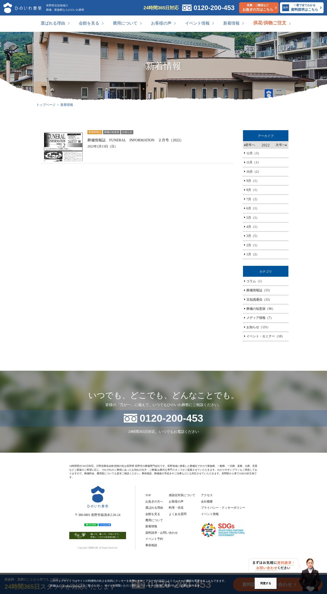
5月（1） (252, 217)
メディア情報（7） (259, 318)
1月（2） (252, 254)
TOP (148, 495)
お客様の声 (161, 23)
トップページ (45, 105)
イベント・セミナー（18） (265, 336)
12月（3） (253, 153)
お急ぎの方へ (154, 501)
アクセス (207, 495)
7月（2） (252, 199)
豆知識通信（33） (259, 299)
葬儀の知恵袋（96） (260, 308)
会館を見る (89, 23)
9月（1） (252, 181)
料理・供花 (176, 507)
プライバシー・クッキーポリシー (223, 507)
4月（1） (252, 226)
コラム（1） (255, 281)
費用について (125, 23)
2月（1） (252, 245)
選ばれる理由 (53, 23)
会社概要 (207, 501)
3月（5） (252, 236)
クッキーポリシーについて (74, 585)
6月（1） (252, 208)
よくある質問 (177, 514)
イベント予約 (154, 539)
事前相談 (151, 545)
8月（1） (252, 190)
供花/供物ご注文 (269, 22)
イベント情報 (197, 23)
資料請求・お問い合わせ (161, 532)
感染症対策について (182, 495)
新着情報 (231, 23)
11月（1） (253, 162)
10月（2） (253, 171)
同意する (265, 583)
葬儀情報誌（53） (259, 290)
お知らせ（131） (258, 327)
